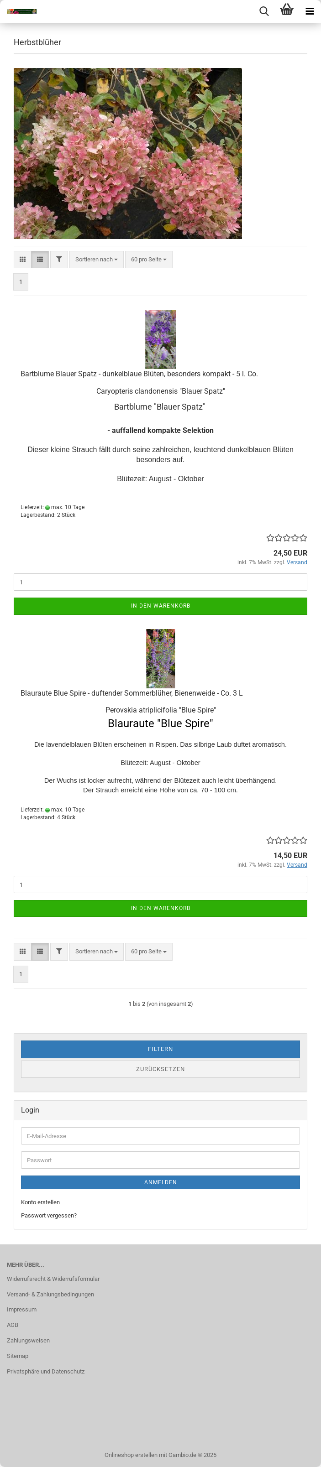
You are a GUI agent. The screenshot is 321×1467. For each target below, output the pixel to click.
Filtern (160, 1049)
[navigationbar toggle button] (309, 11)
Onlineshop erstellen (131, 1454)
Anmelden (160, 1182)
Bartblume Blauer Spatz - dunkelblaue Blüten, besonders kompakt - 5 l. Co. (139, 373)
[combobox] (96, 260)
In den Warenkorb (160, 606)
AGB (12, 1324)
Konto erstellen (40, 1202)
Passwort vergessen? (49, 1215)
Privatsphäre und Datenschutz (45, 1371)
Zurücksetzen (160, 1069)
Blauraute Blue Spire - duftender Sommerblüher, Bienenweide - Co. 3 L (132, 693)
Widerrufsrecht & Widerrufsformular (53, 1278)
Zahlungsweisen (28, 1340)
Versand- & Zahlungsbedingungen (50, 1294)
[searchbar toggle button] (264, 11)
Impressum (22, 1309)
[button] (23, 260)
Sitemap (17, 1356)
